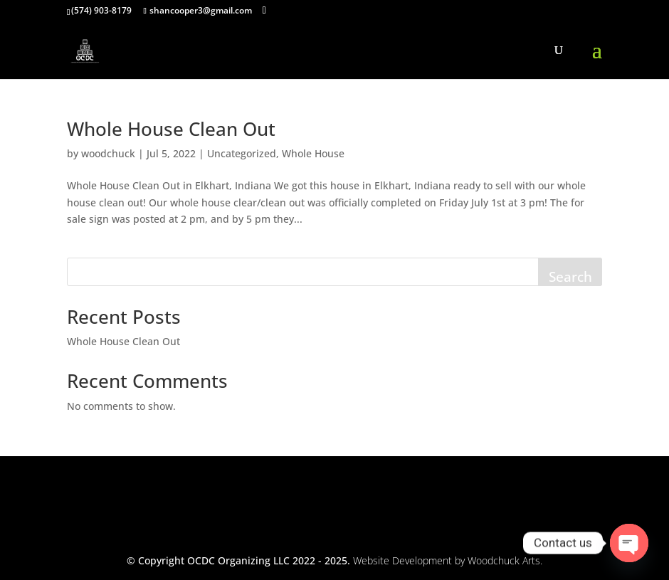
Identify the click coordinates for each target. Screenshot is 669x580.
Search (570, 277)
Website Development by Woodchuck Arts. (447, 560)
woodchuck (108, 153)
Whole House (313, 153)
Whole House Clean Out (171, 129)
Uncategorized (241, 153)
